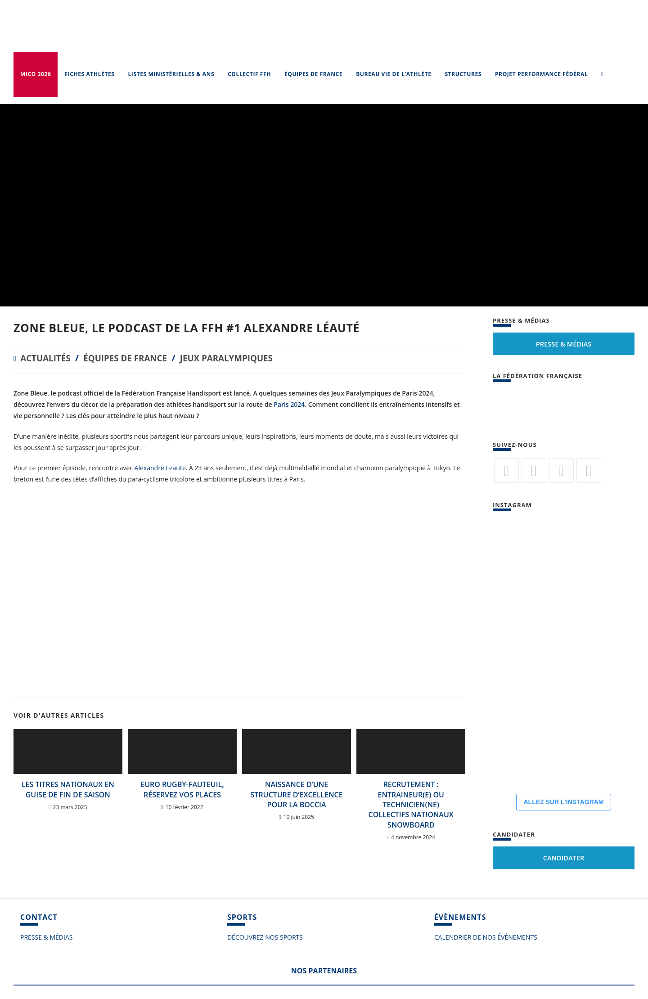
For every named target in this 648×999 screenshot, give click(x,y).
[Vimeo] (588, 470)
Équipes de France (131, 358)
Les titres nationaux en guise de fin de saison (68, 789)
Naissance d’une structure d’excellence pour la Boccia (297, 794)
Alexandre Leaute (160, 468)
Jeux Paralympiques (238, 358)
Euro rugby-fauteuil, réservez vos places (182, 789)
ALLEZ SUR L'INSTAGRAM (563, 802)
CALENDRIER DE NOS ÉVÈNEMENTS (485, 937)
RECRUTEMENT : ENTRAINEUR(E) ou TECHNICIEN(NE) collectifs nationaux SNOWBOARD (411, 804)
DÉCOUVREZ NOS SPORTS (265, 937)
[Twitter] (506, 470)
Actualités (47, 358)
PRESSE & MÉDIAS (46, 937)
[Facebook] (534, 470)
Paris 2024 (289, 404)
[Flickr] (561, 470)
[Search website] (602, 74)
